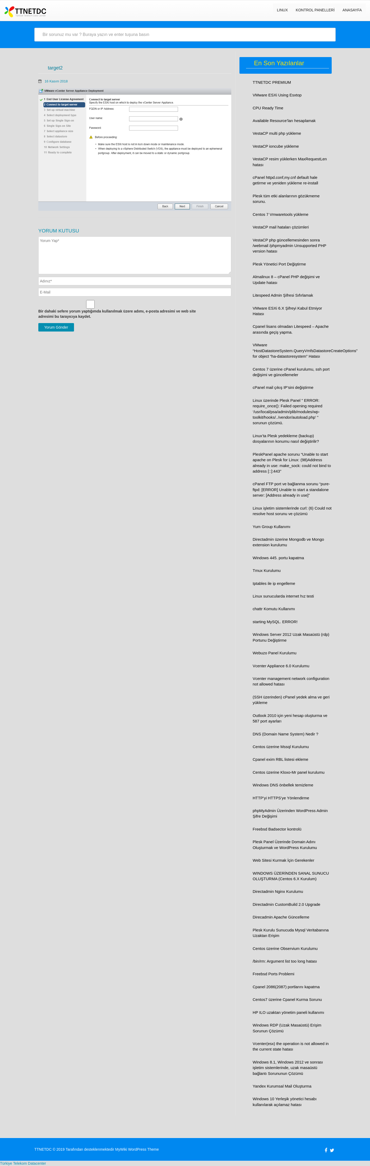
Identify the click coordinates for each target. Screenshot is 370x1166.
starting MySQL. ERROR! (275, 621)
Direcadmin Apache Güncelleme (281, 917)
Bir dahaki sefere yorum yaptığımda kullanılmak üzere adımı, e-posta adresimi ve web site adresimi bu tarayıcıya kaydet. (117, 314)
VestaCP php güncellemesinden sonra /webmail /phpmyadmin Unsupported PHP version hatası (289, 246)
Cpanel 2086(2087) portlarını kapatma (286, 987)
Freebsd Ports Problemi (273, 974)
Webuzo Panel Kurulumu (275, 653)
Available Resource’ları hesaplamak (284, 120)
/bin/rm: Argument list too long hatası (285, 961)
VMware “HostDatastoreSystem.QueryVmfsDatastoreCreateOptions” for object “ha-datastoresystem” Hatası (305, 350)
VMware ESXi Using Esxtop (277, 95)
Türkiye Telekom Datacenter (23, 1163)
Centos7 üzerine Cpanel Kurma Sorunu (287, 999)
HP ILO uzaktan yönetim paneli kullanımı (288, 1012)
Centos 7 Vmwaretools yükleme (280, 214)
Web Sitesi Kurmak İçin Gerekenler (283, 860)
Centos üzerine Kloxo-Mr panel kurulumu (289, 772)
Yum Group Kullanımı (271, 526)
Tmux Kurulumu (267, 570)
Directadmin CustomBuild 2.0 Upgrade (286, 904)
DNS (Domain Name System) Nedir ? (285, 734)
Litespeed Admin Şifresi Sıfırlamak (283, 295)
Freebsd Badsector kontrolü (277, 829)
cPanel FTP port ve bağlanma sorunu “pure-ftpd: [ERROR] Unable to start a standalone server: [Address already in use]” (291, 489)
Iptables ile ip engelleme (274, 583)
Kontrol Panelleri (315, 10)
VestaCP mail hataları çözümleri (281, 227)
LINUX (282, 10)
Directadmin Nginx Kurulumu (278, 891)
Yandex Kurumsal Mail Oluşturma (282, 1086)
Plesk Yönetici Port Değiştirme (279, 264)
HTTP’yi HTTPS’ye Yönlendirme (281, 798)
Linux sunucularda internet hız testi (283, 596)
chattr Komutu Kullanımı (274, 609)
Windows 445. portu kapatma (278, 558)
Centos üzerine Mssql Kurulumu (281, 746)
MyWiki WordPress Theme (137, 1149)
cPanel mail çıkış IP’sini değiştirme (283, 387)
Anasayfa (352, 10)
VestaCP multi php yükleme (277, 133)
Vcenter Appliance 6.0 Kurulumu (281, 666)
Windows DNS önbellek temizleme (283, 785)
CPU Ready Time (268, 108)
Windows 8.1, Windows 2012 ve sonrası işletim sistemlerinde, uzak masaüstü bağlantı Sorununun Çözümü (288, 1068)
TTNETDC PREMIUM (272, 82)
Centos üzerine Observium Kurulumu (285, 948)
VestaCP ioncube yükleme (276, 146)
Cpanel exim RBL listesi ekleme (280, 759)
